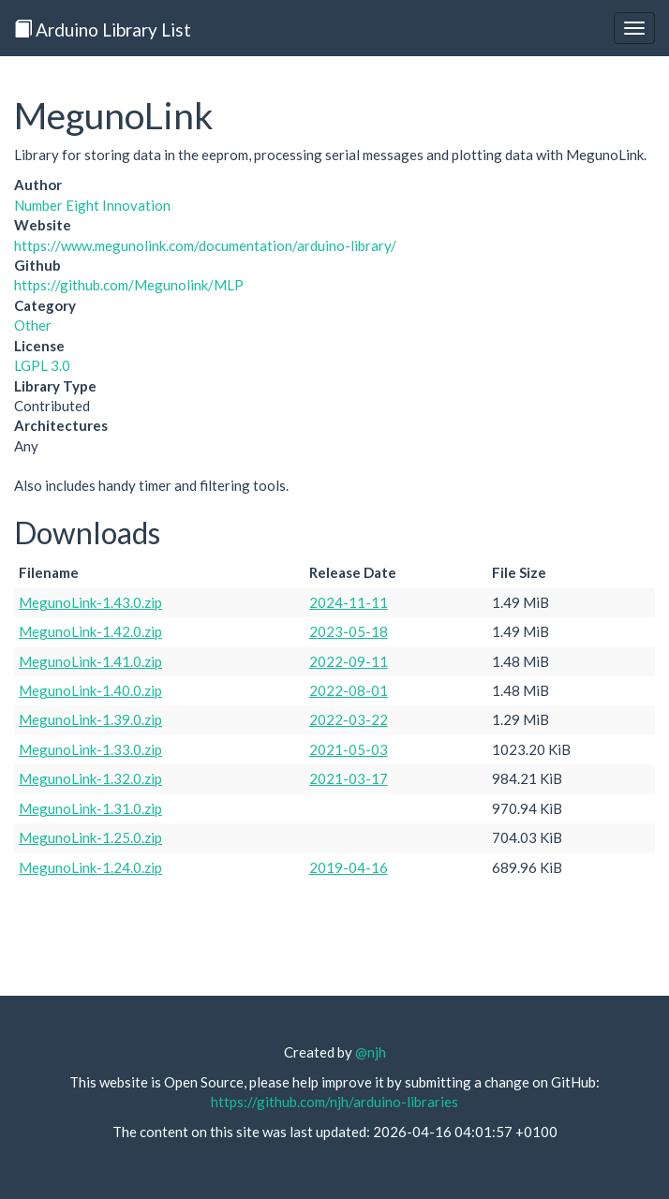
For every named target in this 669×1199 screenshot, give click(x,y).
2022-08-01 (348, 690)
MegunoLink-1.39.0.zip (90, 719)
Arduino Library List (102, 29)
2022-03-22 (348, 719)
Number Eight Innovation (92, 205)
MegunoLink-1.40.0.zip (90, 690)
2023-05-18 (348, 631)
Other (33, 325)
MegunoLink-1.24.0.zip (90, 867)
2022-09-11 (348, 661)
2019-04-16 (348, 867)
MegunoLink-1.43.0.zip (90, 602)
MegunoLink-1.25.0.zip (90, 837)
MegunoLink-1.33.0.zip (90, 749)
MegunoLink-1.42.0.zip (90, 631)
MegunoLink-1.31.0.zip (90, 808)
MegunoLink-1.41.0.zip (90, 661)
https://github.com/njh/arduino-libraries (334, 1101)
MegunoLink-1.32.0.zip (90, 778)
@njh (370, 1052)
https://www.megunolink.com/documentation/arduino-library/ (205, 245)
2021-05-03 (348, 749)
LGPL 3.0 (42, 365)
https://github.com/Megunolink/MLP (129, 284)
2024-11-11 (348, 602)
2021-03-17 (348, 778)
